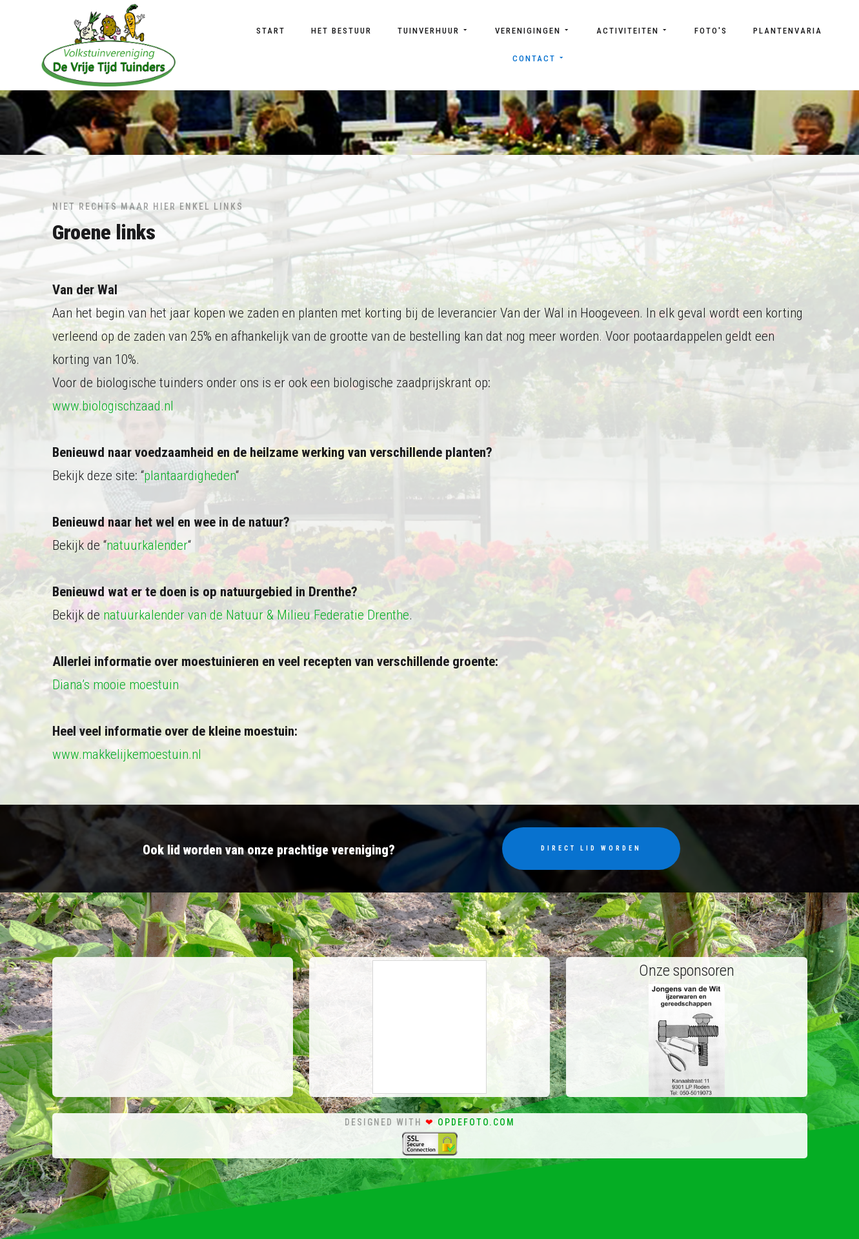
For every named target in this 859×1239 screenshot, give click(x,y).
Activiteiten (632, 30)
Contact (538, 58)
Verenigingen (533, 30)
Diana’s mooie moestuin (115, 684)
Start (270, 30)
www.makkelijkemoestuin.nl (126, 754)
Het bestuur (341, 30)
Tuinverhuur (433, 30)
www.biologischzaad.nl (113, 406)
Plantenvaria (787, 30)
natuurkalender (147, 545)
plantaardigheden (190, 475)
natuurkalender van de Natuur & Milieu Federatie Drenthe (256, 615)
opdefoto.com (476, 1122)
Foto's (710, 30)
